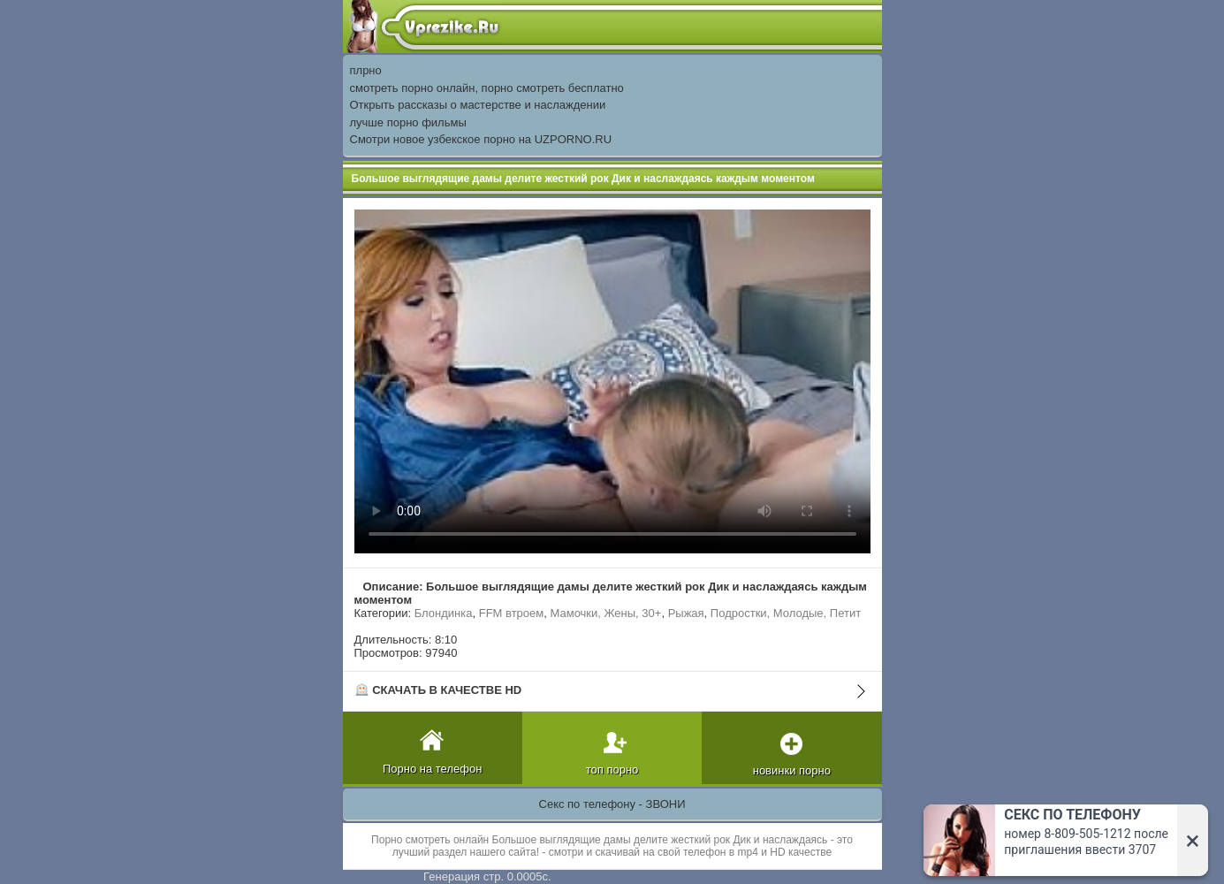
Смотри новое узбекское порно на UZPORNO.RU (481, 139)
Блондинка (443, 613)
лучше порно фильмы (408, 122)
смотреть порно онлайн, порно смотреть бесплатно (487, 88)
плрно (366, 70)
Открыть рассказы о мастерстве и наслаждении (478, 104)
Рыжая (686, 613)
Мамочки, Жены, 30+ (605, 613)
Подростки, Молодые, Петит (786, 613)
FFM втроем (511, 613)
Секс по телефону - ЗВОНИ (612, 804)
